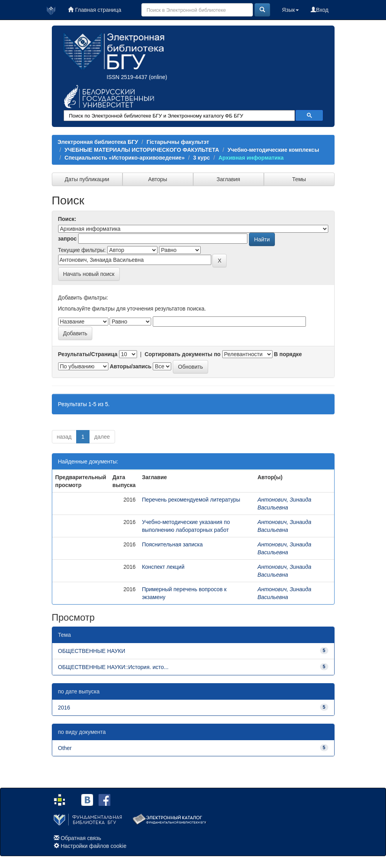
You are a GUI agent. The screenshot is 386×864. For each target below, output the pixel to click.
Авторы (157, 179)
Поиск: (67, 219)
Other (65, 748)
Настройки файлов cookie (93, 846)
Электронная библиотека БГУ (98, 142)
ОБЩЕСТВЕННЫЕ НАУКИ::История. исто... (113, 667)
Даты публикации (87, 179)
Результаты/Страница (88, 354)
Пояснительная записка (172, 544)
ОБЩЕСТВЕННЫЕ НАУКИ (91, 651)
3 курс (201, 157)
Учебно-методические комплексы (273, 150)
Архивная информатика (251, 157)
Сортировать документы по (183, 354)
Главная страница (94, 10)
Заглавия (228, 179)
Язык (290, 10)
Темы (299, 179)
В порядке (288, 354)
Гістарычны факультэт (177, 142)
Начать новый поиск (89, 274)
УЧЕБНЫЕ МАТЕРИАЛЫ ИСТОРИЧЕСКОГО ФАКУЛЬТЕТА (141, 150)
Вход (320, 10)
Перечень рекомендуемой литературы (191, 499)
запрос (67, 238)
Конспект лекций (163, 567)
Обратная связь (80, 838)
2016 (64, 707)
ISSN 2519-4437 (127, 77)
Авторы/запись (130, 366)
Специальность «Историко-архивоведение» (124, 157)
